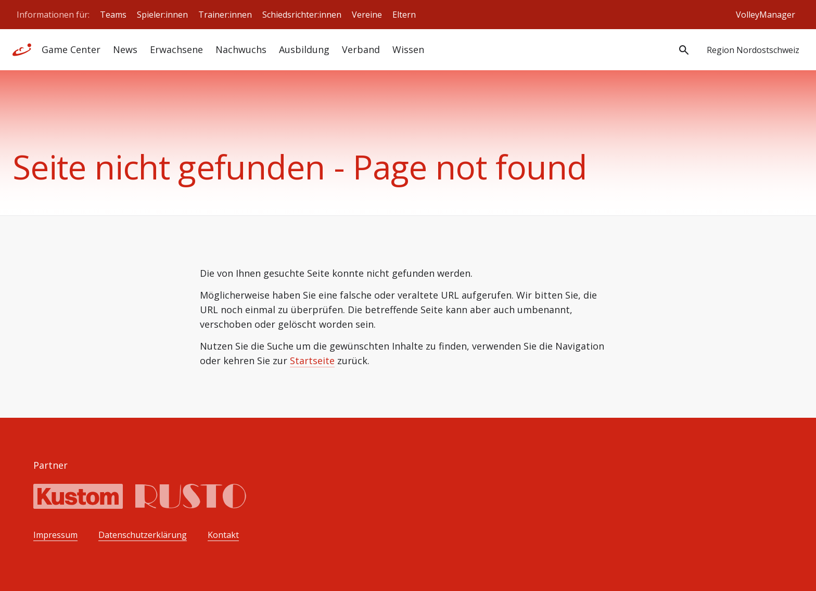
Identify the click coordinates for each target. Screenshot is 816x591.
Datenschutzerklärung (142, 535)
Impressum (55, 535)
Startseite (312, 360)
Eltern (404, 14)
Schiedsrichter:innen (301, 14)
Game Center (71, 49)
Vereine (367, 14)
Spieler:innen (162, 14)
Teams (113, 14)
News (125, 49)
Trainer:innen (225, 14)
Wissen (408, 49)
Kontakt (223, 535)
